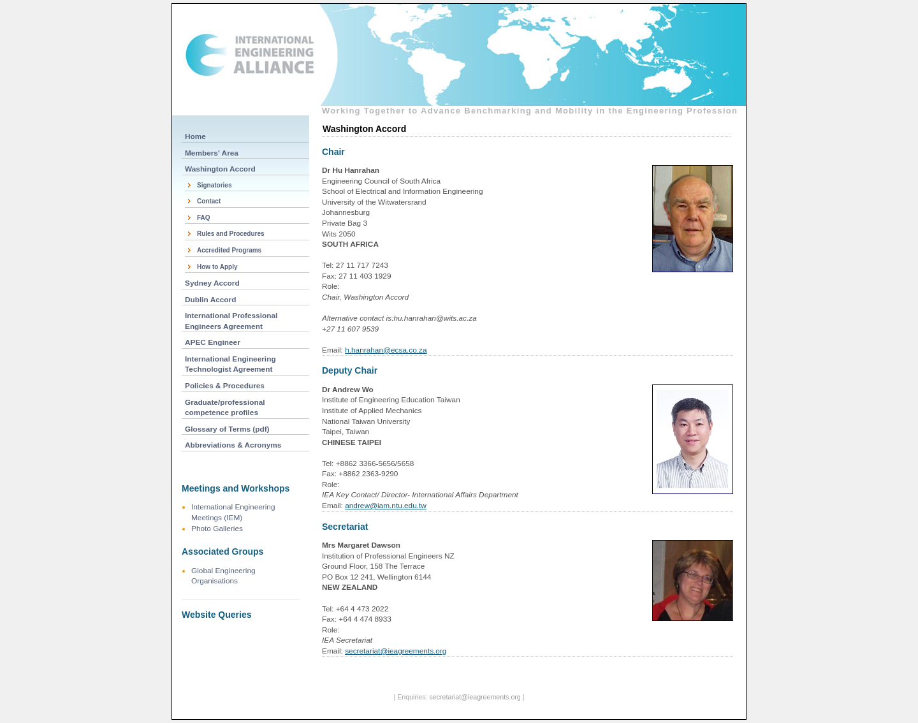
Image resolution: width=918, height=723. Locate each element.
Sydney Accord (212, 283)
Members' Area (211, 153)
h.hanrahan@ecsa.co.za (385, 350)
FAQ (203, 217)
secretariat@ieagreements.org (395, 650)
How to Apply (217, 266)
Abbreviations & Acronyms (233, 445)
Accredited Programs (229, 250)
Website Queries (216, 615)
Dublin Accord (210, 299)
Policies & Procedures (225, 385)
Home (195, 136)
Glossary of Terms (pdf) (227, 429)
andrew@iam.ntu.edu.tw (385, 505)
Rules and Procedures (231, 233)
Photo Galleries (217, 528)
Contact (209, 201)
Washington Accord (220, 168)
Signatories (214, 185)
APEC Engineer (212, 342)
